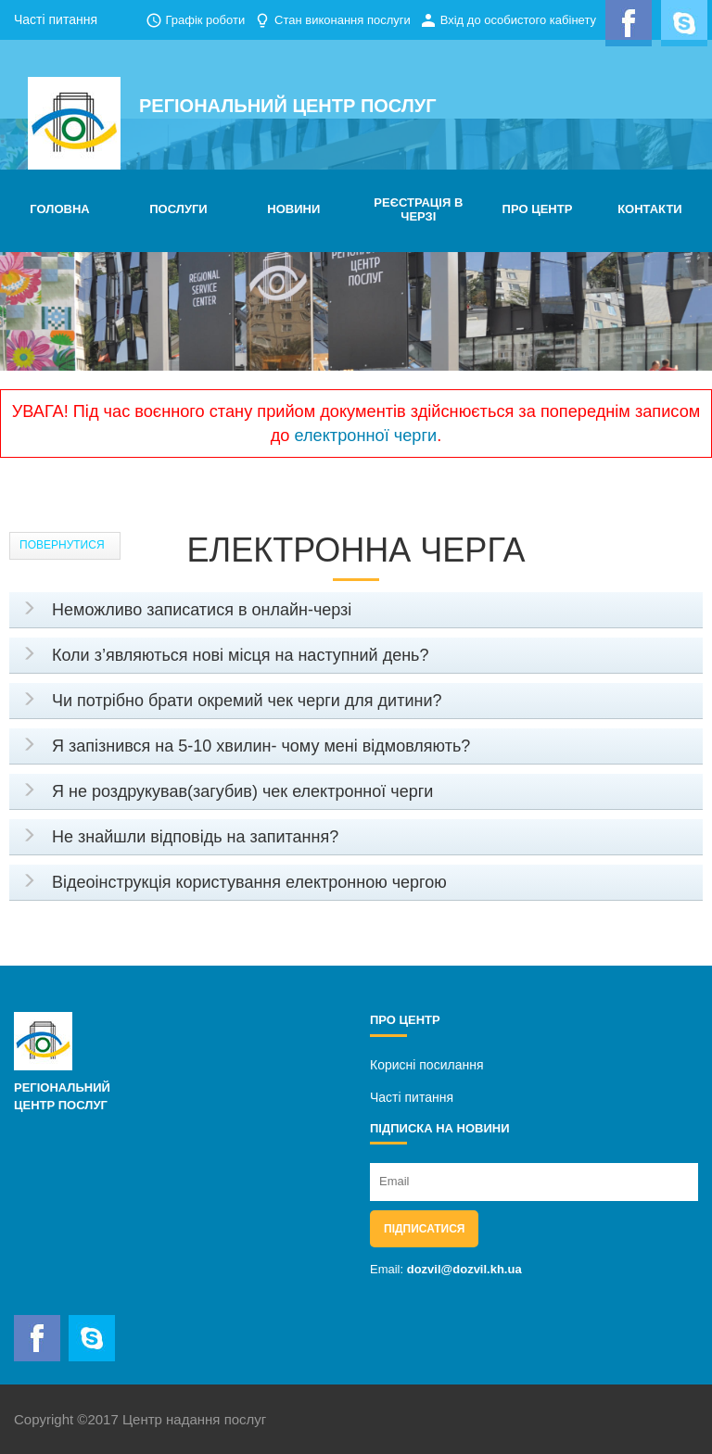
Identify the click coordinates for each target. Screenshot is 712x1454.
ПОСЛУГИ (178, 209)
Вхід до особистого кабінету (518, 20)
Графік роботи (205, 20)
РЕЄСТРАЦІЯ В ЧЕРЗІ (418, 209)
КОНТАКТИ (649, 209)
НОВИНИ (293, 209)
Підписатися (424, 1228)
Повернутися (62, 544)
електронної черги (365, 435)
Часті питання (55, 19)
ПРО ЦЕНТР (537, 209)
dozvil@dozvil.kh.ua (464, 1269)
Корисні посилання (426, 1064)
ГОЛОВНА (59, 209)
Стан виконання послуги (342, 20)
